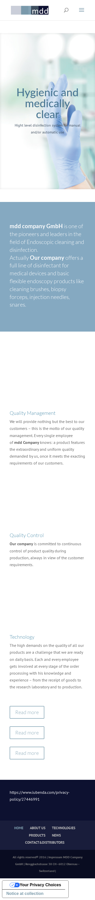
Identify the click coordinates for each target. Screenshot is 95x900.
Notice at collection (25, 893)
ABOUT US (37, 828)
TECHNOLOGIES (63, 828)
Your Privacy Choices (40, 885)
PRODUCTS (37, 835)
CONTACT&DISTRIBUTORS (44, 842)
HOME (18, 828)
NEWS (56, 835)
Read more (27, 712)
